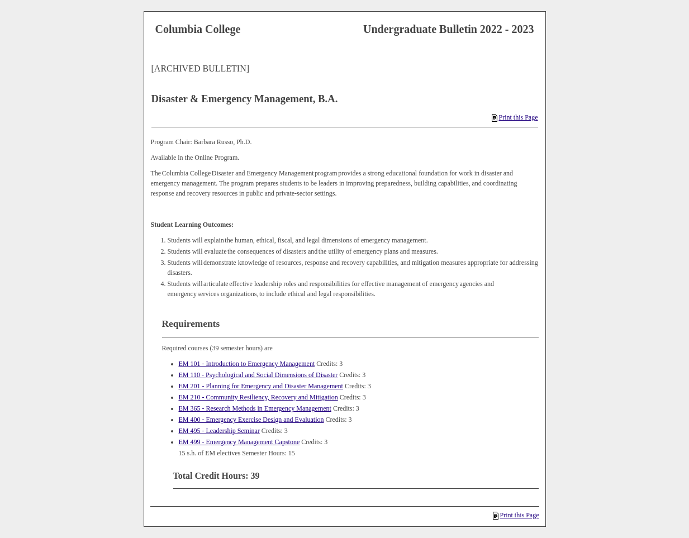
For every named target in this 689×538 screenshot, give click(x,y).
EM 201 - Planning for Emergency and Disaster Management (261, 386)
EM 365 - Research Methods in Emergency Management (255, 408)
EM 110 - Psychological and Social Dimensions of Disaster (258, 375)
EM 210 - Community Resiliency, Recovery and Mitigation (258, 397)
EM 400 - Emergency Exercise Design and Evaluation (251, 419)
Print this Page (515, 117)
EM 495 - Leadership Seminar (219, 431)
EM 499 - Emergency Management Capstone (239, 442)
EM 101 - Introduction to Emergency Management (247, 364)
